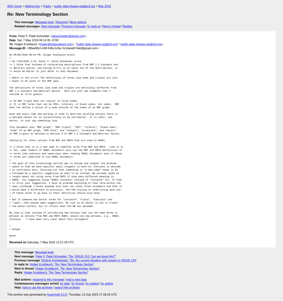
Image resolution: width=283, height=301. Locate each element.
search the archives (67, 287)
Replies (127, 26)
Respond (62, 22)
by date (64, 283)
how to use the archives (37, 287)
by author (107, 283)
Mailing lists (32, 6)
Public (47, 6)
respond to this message (48, 279)
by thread (78, 283)
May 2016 (104, 6)
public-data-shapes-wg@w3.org (74, 6)
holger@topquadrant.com (56, 44)
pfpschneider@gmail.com (68, 36)
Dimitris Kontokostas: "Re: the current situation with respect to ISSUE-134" (89, 260)
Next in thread (112, 26)
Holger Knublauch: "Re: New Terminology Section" (62, 264)
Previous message (74, 26)
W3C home (14, 6)
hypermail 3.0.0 (57, 294)
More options (78, 22)
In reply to (94, 26)
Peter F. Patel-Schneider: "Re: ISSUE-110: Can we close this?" (76, 256)
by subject (92, 283)
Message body (44, 22)
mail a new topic (76, 279)
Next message (50, 26)
